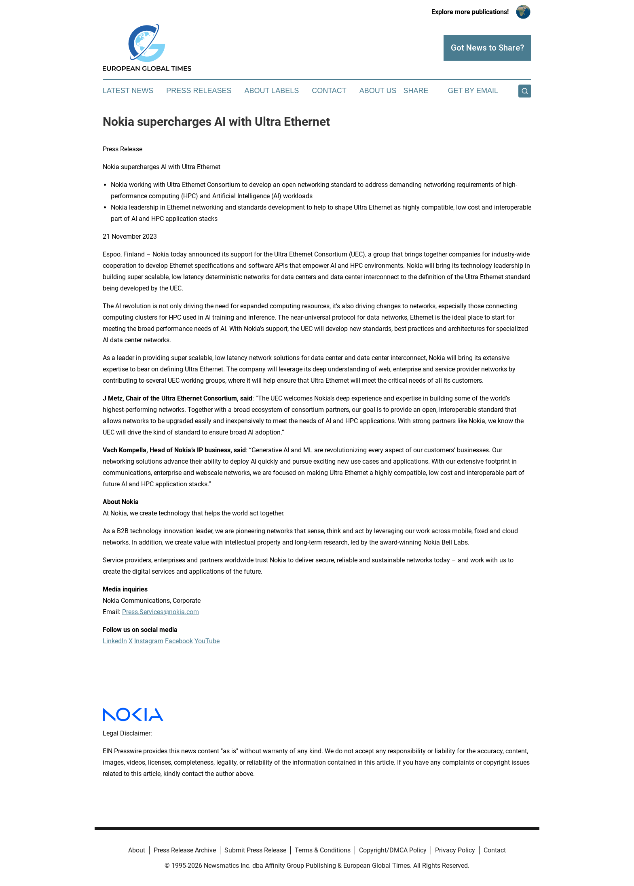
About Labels (271, 91)
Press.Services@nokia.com (160, 612)
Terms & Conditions (323, 850)
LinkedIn (115, 641)
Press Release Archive (185, 850)
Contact (329, 91)
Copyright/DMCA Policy (393, 850)
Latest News (128, 91)
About (136, 850)
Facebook (179, 641)
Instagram (148, 641)
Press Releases (198, 91)
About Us (378, 91)
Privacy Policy (455, 850)
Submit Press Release (255, 850)
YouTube (207, 641)
